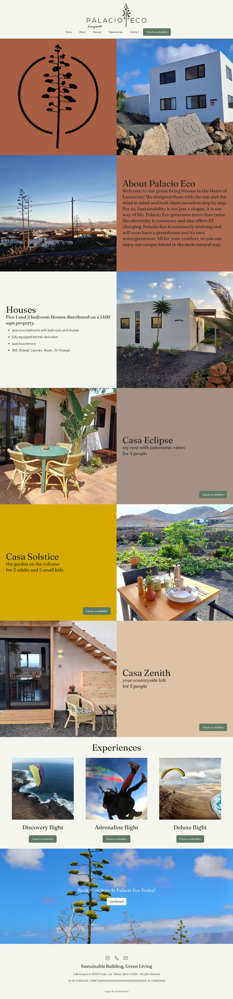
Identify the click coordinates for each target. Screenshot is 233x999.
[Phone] (116, 958)
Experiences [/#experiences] (116, 32)
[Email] (125, 958)
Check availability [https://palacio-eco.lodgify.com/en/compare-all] (157, 32)
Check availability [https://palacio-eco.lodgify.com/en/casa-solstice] (97, 611)
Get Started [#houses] (116, 901)
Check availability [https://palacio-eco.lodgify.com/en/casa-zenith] (213, 727)
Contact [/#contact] (134, 32)
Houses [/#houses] (97, 32)
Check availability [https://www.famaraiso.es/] (43, 839)
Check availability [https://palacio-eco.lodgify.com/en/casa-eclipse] (213, 494)
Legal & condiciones (116, 991)
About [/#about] (82, 32)
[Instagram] (107, 958)
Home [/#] (68, 32)
